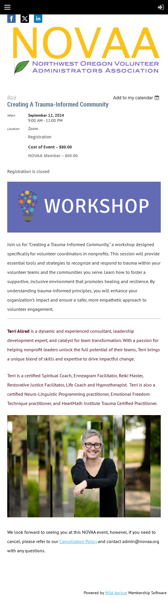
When (11, 115)
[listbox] (137, 97)
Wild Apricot (116, 592)
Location (13, 129)
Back (11, 97)
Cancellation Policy (78, 541)
